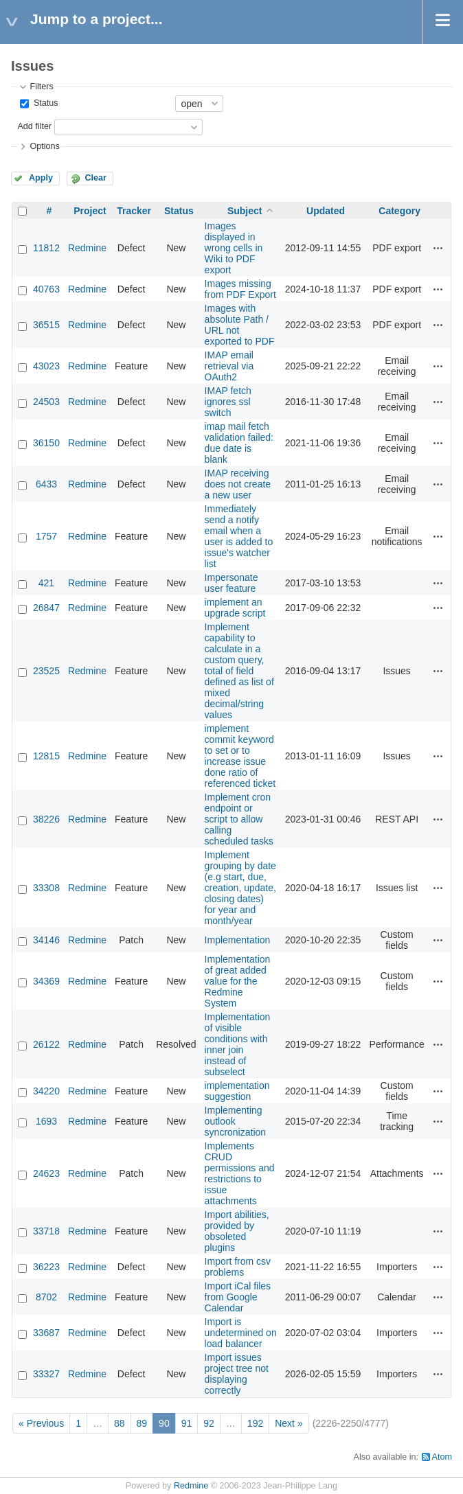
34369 (46, 981)
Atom (442, 1457)
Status (44, 103)
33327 (46, 1373)
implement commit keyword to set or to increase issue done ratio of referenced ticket (240, 756)
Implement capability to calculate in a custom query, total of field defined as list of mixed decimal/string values (239, 670)
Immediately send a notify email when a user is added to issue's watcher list (239, 536)
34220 (46, 1090)
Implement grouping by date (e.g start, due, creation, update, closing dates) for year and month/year (240, 887)
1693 (46, 1121)
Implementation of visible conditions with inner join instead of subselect (238, 1044)
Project (90, 210)
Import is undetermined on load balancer (241, 1332)
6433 (46, 484)
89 (142, 1423)
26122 (46, 1044)
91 (186, 1423)
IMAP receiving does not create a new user (238, 484)
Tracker (134, 210)
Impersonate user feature (231, 583)
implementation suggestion (237, 1091)
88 (119, 1423)
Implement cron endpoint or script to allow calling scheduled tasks (239, 819)
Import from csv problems (238, 1267)
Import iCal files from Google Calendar (238, 1296)
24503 (46, 401)
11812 (46, 247)
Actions (438, 247)
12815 (46, 755)
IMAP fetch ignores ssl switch (228, 401)
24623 (46, 1173)
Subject (244, 210)
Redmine (87, 247)
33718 (46, 1231)
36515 (46, 324)
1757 (46, 536)
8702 (46, 1296)
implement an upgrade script (235, 608)
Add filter (34, 126)
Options (44, 146)
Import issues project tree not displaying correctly (237, 1374)
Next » (288, 1423)
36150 (46, 442)
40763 (46, 289)
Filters (41, 86)
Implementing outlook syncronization (236, 1121)
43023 (46, 365)
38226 (46, 819)
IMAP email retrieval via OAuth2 (229, 365)
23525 (46, 670)
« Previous (41, 1423)
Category (399, 210)
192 (255, 1423)
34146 (46, 939)
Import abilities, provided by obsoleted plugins (237, 1231)
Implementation (238, 939)
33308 (46, 887)
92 (208, 1423)
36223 (46, 1266)
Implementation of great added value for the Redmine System (238, 981)
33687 (46, 1332)
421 (46, 582)
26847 (46, 607)
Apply (41, 178)
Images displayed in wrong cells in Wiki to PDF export (234, 247)
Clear (95, 178)
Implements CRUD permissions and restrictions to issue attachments (240, 1173)
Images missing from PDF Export (240, 289)
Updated (325, 210)
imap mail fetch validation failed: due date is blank (239, 443)
